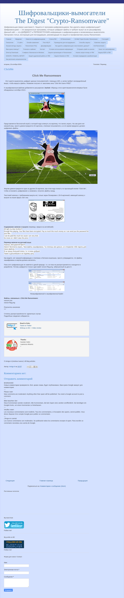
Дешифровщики (46, 46)
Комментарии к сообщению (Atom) (53, 486)
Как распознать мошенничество (16, 59)
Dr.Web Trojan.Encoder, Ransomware (86, 39)
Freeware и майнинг (29, 49)
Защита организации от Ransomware (59, 52)
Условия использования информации (61, 49)
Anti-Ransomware (99, 46)
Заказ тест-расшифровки (106, 49)
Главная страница (46, 480)
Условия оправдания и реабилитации (85, 56)
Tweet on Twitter (26, 326)
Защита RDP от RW (104, 52)
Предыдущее (83, 480)
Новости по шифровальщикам (35, 39)
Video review (36, 328)
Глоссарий (105, 39)
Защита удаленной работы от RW (39, 56)
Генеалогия (9, 42)
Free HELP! (46, 42)
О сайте (20, 42)
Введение (18, 39)
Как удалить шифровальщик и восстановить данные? (72, 46)
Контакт (42, 49)
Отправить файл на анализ (85, 49)
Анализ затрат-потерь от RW (85, 52)
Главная (8, 39)
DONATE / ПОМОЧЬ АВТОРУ (15, 56)
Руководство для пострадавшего (64, 42)
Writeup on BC (25, 328)
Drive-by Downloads (12, 52)
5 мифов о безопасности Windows (33, 52)
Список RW (52, 39)
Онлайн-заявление (33, 42)
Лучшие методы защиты (13, 46)
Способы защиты (84, 42)
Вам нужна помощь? (12, 49)
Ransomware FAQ (31, 46)
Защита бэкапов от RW (61, 56)
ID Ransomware (65, 39)
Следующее (10, 480)
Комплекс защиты (100, 42)
